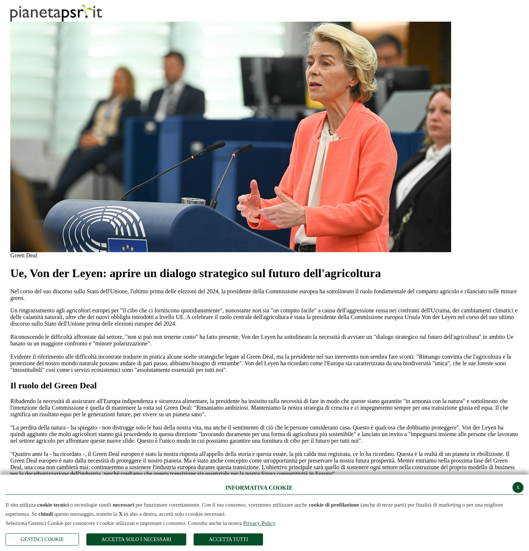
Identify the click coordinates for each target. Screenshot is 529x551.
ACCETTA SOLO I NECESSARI (136, 539)
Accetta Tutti (228, 539)
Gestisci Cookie (42, 539)
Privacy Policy (259, 523)
